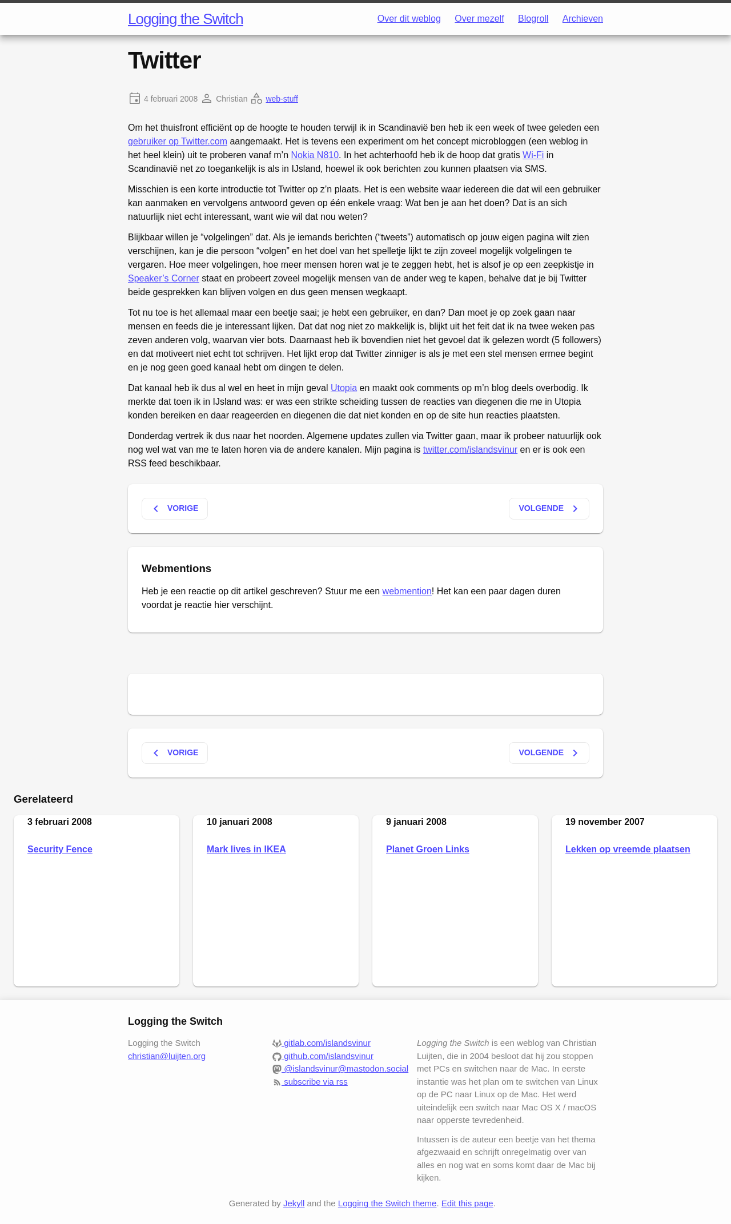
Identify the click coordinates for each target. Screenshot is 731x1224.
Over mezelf (479, 18)
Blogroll (533, 18)
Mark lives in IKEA (246, 849)
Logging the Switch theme (387, 1203)
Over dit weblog (409, 18)
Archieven (583, 18)
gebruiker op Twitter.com (177, 141)
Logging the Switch (185, 18)
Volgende (550, 509)
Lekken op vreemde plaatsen (627, 849)
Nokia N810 (315, 155)
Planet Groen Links (427, 849)
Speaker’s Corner (163, 278)
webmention (407, 591)
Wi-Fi (533, 155)
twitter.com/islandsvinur (470, 449)
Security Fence (60, 849)
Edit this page (467, 1203)
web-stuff (282, 98)
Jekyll (294, 1203)
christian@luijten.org (167, 1056)
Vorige (173, 509)
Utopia (344, 388)
